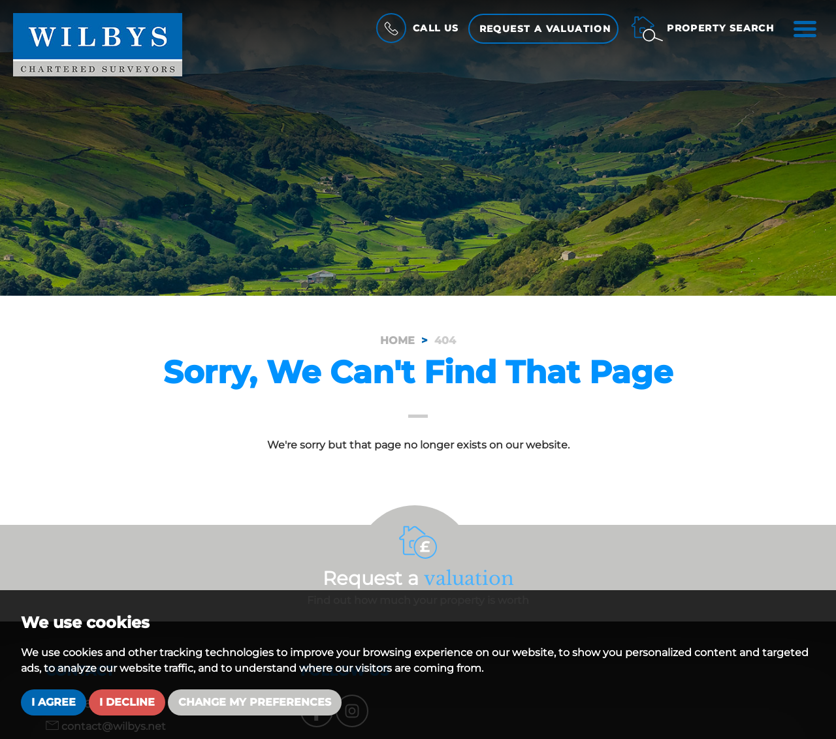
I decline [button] (127, 702)
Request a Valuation (545, 29)
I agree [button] (53, 702)
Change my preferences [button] (254, 702)
